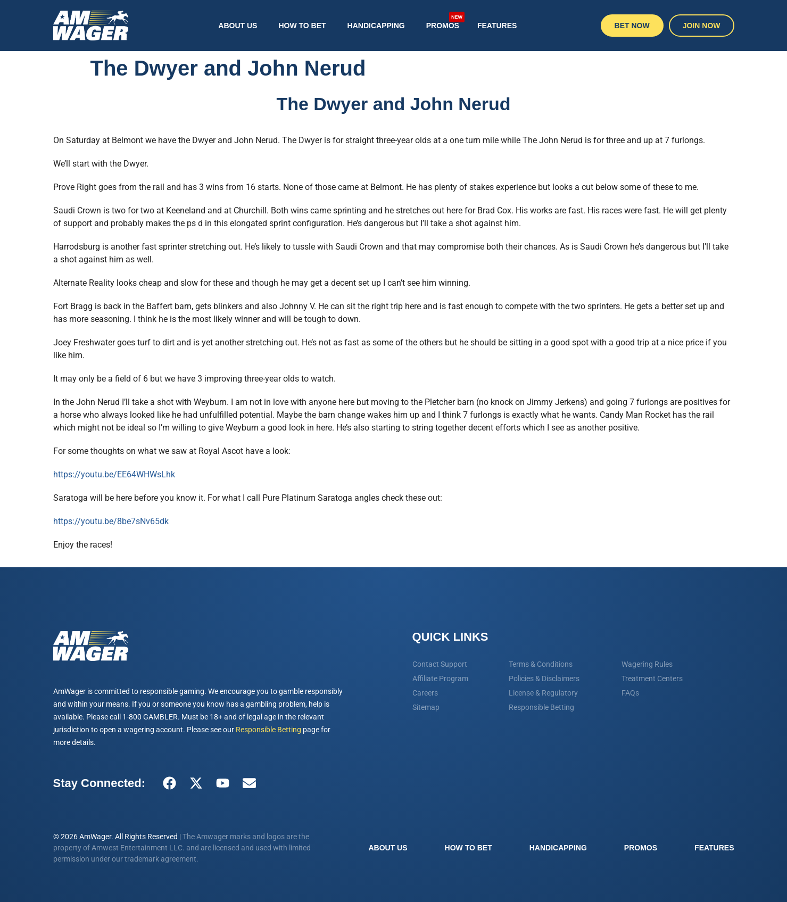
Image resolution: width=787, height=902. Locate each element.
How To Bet (302, 25)
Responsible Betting (268, 729)
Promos (445, 20)
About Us (237, 25)
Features (497, 25)
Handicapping (376, 25)
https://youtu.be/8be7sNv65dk (111, 521)
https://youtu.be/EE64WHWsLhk (114, 474)
